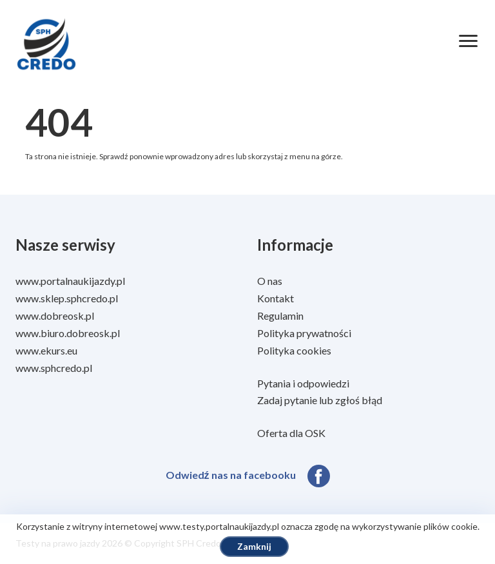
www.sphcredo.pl (53, 368)
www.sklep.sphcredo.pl (66, 298)
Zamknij (254, 546)
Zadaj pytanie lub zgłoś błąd (319, 400)
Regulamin (280, 315)
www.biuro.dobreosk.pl (67, 333)
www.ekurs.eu (46, 350)
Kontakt (275, 298)
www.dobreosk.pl (54, 315)
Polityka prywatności (304, 333)
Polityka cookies (294, 350)
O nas (269, 281)
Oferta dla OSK (291, 433)
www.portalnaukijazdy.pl (70, 281)
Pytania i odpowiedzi (303, 383)
